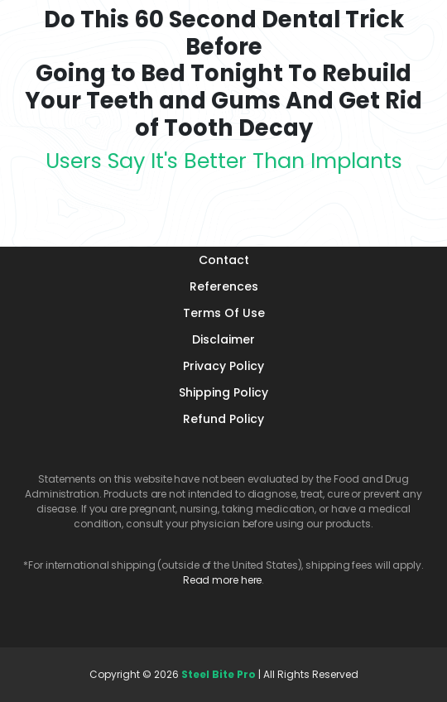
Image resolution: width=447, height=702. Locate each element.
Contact (224, 260)
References (224, 286)
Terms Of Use (224, 313)
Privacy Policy (223, 366)
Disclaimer (223, 339)
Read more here (222, 580)
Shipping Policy (223, 392)
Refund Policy (223, 419)
